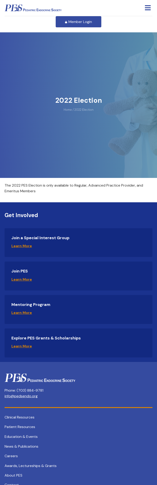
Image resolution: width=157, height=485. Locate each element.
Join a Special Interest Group (40, 238)
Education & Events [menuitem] (21, 436)
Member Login (78, 21)
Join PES (19, 271)
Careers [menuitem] (11, 456)
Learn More (21, 246)
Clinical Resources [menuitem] (19, 417)
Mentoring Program (30, 304)
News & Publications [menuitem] (21, 446)
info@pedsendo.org (21, 396)
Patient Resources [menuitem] (20, 426)
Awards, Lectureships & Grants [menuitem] (31, 465)
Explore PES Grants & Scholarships (46, 338)
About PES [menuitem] (13, 475)
